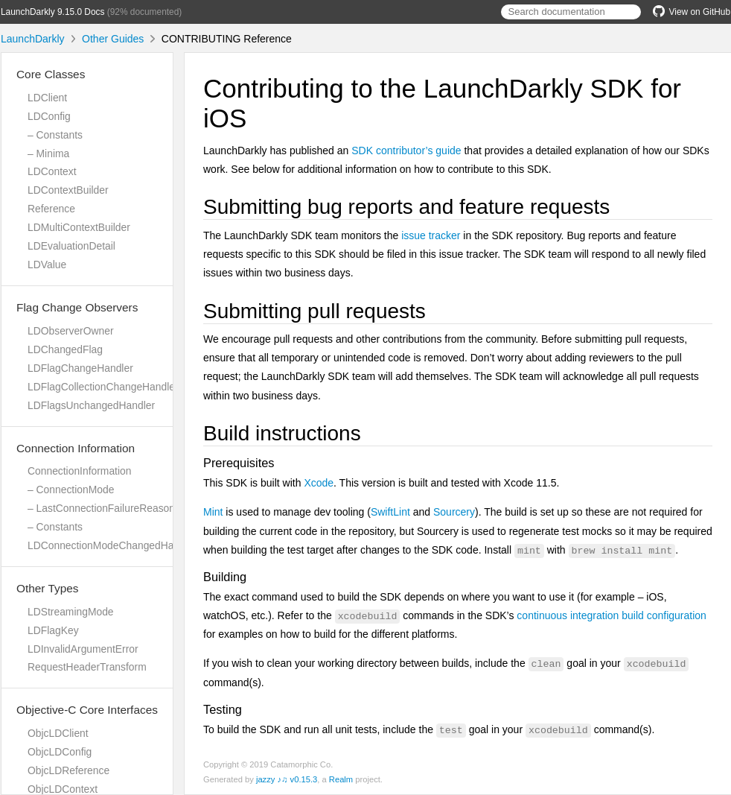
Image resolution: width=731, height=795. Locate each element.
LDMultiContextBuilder (79, 227)
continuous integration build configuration (611, 615)
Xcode (318, 483)
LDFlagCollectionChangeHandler (103, 387)
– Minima (48, 153)
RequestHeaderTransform (87, 667)
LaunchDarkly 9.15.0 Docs (52, 12)
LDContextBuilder (68, 190)
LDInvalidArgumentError (83, 649)
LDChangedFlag (65, 349)
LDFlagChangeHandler (80, 368)
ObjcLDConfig (60, 752)
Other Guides (113, 39)
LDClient (47, 98)
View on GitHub (691, 12)
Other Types (47, 588)
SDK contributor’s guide (406, 150)
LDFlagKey (53, 630)
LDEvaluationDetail (71, 246)
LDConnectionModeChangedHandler (112, 545)
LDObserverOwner (71, 331)
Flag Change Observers (77, 307)
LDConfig (49, 116)
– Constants (55, 135)
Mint (213, 512)
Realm (341, 779)
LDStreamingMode (71, 612)
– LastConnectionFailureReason (101, 508)
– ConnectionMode (71, 489)
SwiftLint (390, 512)
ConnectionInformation (79, 471)
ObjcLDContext (63, 789)
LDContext (52, 171)
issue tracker (430, 235)
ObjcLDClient (58, 733)
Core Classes (50, 74)
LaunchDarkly (33, 39)
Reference (51, 209)
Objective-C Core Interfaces (87, 709)
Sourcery (454, 512)
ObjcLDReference (68, 770)
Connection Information (75, 448)
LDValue (47, 264)
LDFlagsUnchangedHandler (91, 405)
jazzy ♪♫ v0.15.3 (286, 779)
